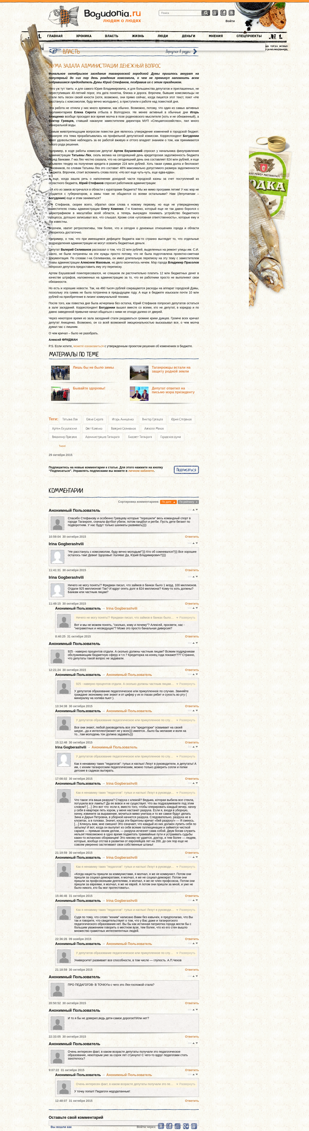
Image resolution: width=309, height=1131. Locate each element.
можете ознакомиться (88, 346)
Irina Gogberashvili (66, 544)
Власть (111, 36)
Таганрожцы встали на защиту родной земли (171, 369)
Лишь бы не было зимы (93, 367)
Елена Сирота (94, 419)
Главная (55, 36)
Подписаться (186, 469)
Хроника (83, 36)
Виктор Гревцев (152, 419)
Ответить (192, 536)
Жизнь (138, 36)
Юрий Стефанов (181, 419)
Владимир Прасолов (64, 437)
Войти (230, 21)
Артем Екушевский (64, 428)
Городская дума (171, 437)
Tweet (62, 446)
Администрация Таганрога (102, 437)
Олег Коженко (94, 428)
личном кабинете (141, 470)
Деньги (188, 36)
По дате (166, 501)
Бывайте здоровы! (89, 388)
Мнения (216, 36)
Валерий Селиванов (123, 428)
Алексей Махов (154, 428)
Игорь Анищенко (123, 419)
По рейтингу (186, 501)
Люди (163, 36)
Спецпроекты (249, 36)
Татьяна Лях (70, 419)
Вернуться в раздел (178, 51)
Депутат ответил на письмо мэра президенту (173, 390)
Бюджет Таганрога (140, 437)
